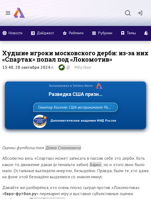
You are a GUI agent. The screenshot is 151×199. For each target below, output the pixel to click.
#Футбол (82, 67)
